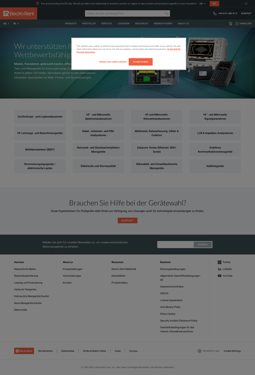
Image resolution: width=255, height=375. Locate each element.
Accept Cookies (140, 61)
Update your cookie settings (113, 61)
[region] (128, 54)
